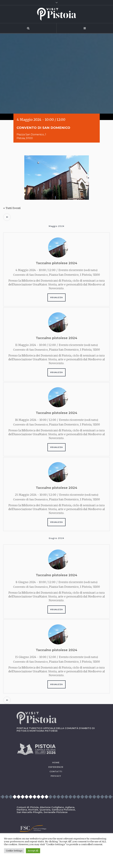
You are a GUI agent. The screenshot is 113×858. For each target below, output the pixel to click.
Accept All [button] (33, 850)
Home (56, 762)
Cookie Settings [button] (14, 850)
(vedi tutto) (90, 270)
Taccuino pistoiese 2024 (56, 263)
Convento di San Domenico (30, 274)
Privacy (56, 776)
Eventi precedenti (7, 217)
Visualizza (56, 297)
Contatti (56, 771)
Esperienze (55, 767)
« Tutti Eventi (12, 208)
